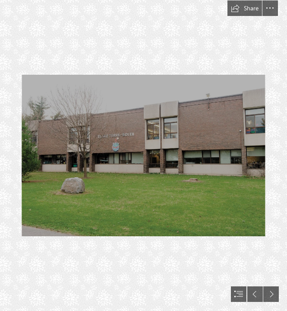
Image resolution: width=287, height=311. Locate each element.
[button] (244, 8)
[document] (143, 155)
